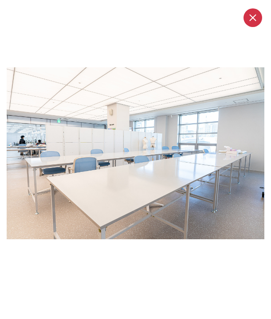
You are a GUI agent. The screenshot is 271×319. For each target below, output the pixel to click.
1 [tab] (119, 248)
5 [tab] (156, 248)
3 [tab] (140, 248)
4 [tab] (148, 248)
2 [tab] (132, 248)
